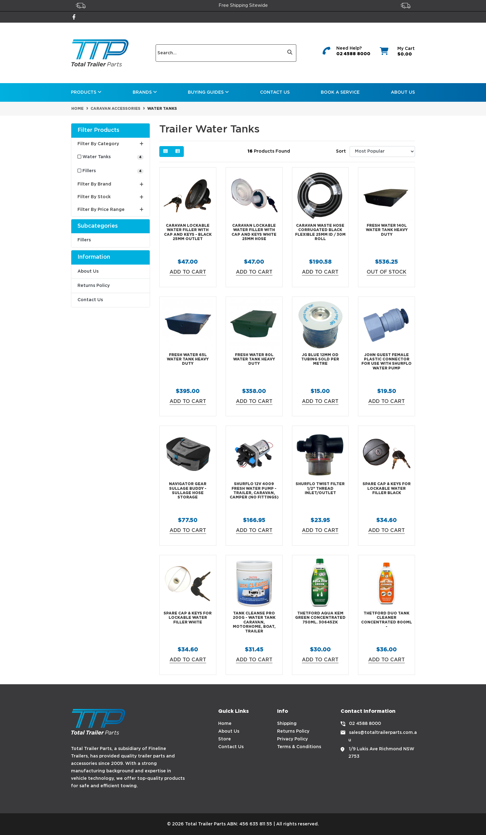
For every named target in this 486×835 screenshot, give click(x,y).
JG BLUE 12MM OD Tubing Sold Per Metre (320, 359)
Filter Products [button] (98, 130)
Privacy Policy (292, 739)
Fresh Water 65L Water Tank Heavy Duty (188, 359)
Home (225, 724)
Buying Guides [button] (208, 92)
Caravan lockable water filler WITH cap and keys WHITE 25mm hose (254, 232)
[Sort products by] (382, 151)
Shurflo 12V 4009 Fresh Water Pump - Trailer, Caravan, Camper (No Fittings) (254, 490)
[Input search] (220, 53)
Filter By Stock (110, 197)
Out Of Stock (386, 272)
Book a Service (340, 92)
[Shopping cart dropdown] (396, 53)
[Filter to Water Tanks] (110, 157)
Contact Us (275, 92)
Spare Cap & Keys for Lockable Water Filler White (188, 618)
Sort (341, 151)
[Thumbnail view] (165, 151)
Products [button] (86, 92)
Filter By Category (110, 144)
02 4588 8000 (353, 54)
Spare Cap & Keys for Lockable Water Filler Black (387, 488)
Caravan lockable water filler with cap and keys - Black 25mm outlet (188, 232)
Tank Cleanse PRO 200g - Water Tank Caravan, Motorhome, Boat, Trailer (254, 622)
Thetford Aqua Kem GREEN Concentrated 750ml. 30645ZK (320, 618)
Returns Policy (93, 286)
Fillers (84, 240)
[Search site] (290, 53)
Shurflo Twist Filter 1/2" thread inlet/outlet (320, 488)
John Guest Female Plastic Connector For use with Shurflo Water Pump (386, 361)
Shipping (287, 724)
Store (224, 739)
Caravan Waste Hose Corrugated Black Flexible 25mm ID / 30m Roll (320, 232)
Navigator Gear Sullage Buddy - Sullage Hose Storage (187, 490)
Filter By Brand (110, 184)
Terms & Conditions (299, 747)
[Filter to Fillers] (110, 171)
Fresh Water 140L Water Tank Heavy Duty (387, 230)
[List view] (177, 151)
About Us (403, 92)
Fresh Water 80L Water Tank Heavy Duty (254, 359)
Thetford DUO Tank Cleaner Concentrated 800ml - (386, 620)
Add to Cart (188, 272)
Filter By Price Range (110, 210)
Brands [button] (145, 92)
